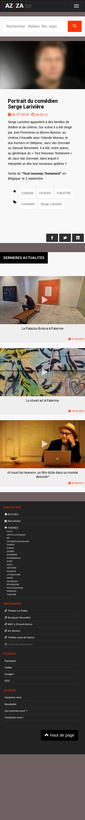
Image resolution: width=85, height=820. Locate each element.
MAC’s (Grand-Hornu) (18, 624)
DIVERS (45, 193)
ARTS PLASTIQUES (16, 535)
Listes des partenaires (19, 644)
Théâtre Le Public (16, 610)
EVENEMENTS (14, 558)
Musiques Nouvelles (17, 617)
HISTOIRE (11, 568)
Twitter (8, 667)
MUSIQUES (12, 581)
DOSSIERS (12, 555)
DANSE (10, 548)
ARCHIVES (13, 521)
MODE (10, 578)
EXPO (9, 561)
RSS (7, 680)
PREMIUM (11, 591)
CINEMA (27, 193)
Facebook (10, 661)
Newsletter (11, 704)
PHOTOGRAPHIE (15, 588)
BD (8, 538)
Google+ (9, 674)
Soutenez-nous (13, 697)
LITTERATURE (14, 575)
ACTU (9, 531)
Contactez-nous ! (14, 717)
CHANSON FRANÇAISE (18, 541)
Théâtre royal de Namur (19, 637)
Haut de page (59, 735)
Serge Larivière (51, 204)
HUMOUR (11, 571)
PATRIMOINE (13, 584)
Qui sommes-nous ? (16, 710)
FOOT (9, 565)
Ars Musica (12, 630)
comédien (28, 204)
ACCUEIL (12, 514)
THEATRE (63, 193)
